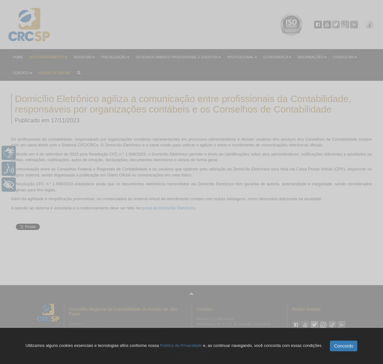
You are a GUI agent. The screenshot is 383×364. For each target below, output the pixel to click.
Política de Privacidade (181, 345)
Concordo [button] (343, 345)
